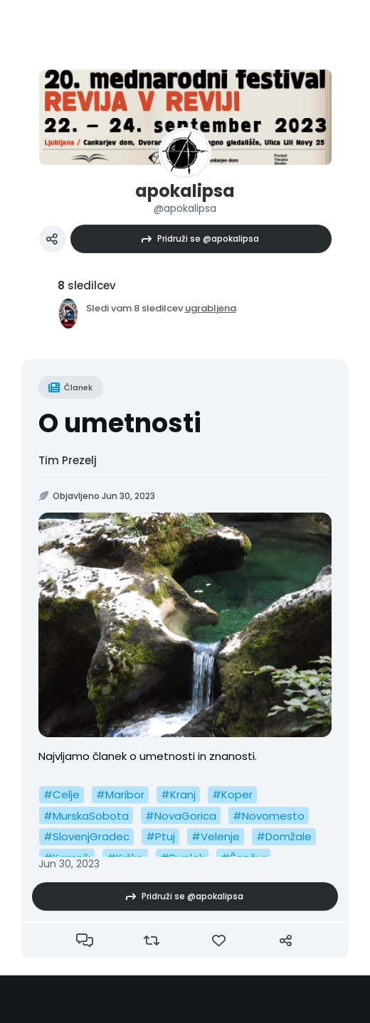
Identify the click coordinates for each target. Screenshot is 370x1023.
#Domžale (284, 836)
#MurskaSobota (86, 815)
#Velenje (215, 836)
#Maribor (120, 794)
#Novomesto (269, 815)
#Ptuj (160, 836)
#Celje (61, 794)
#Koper (232, 794)
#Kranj (178, 794)
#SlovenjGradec (86, 836)
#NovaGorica (180, 815)
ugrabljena (210, 308)
